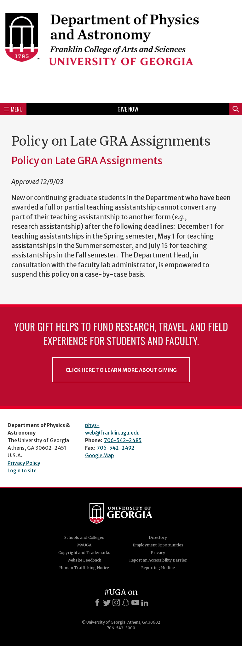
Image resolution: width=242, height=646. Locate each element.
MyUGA (84, 545)
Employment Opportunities (158, 545)
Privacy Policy (24, 463)
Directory (158, 537)
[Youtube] (135, 602)
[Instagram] (116, 602)
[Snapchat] (126, 602)
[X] (107, 602)
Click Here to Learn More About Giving (121, 370)
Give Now (128, 109)
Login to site (22, 470)
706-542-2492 (116, 448)
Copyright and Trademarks (84, 552)
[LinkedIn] (144, 602)
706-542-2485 (122, 440)
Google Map (99, 455)
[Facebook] (97, 602)
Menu (13, 109)
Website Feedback (84, 560)
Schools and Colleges (84, 537)
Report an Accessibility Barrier (158, 560)
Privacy (158, 552)
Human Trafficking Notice (84, 567)
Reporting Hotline (158, 567)
